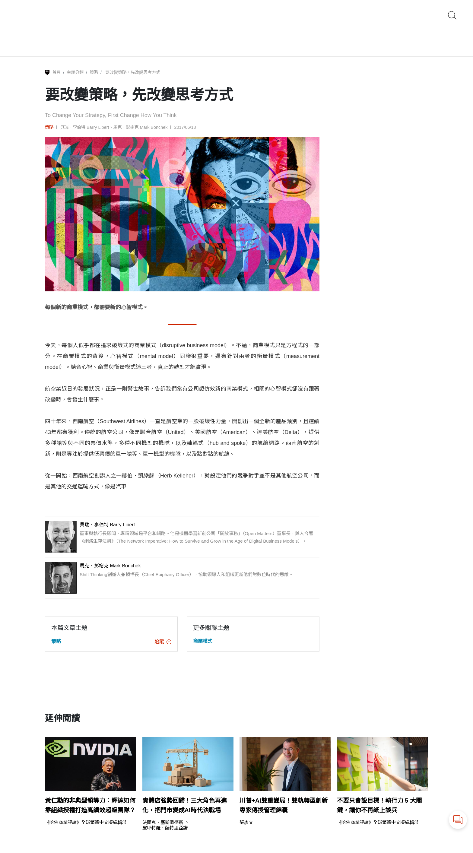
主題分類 (75, 72)
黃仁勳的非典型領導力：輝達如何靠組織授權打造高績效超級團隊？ (90, 805)
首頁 (56, 72)
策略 (94, 72)
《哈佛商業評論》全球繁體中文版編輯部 (85, 822)
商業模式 (202, 641)
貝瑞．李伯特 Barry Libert (84, 127)
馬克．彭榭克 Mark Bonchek (140, 127)
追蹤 (162, 641)
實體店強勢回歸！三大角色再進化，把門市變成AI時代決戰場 (184, 805)
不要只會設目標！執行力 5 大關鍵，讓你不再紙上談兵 (379, 805)
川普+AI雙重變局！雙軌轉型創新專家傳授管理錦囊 (284, 805)
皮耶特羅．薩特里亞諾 (165, 828)
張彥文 (246, 822)
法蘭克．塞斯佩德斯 (162, 822)
